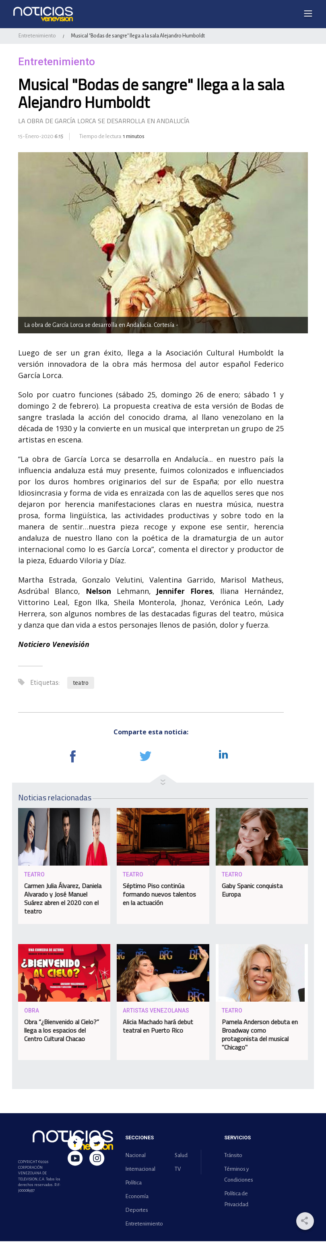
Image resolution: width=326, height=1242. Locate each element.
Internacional (140, 1170)
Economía (137, 1197)
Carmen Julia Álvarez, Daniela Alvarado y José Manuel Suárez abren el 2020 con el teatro (62, 899)
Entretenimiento (37, 36)
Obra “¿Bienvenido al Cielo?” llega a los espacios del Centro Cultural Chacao (61, 1031)
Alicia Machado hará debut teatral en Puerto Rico (158, 1027)
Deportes (136, 1211)
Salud (181, 1156)
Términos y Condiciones (238, 1175)
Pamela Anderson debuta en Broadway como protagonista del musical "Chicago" (260, 1035)
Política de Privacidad (236, 1199)
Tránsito (233, 1156)
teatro (81, 683)
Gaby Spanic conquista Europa (252, 891)
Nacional (135, 1156)
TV (178, 1170)
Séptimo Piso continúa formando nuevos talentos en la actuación (159, 895)
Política (133, 1183)
